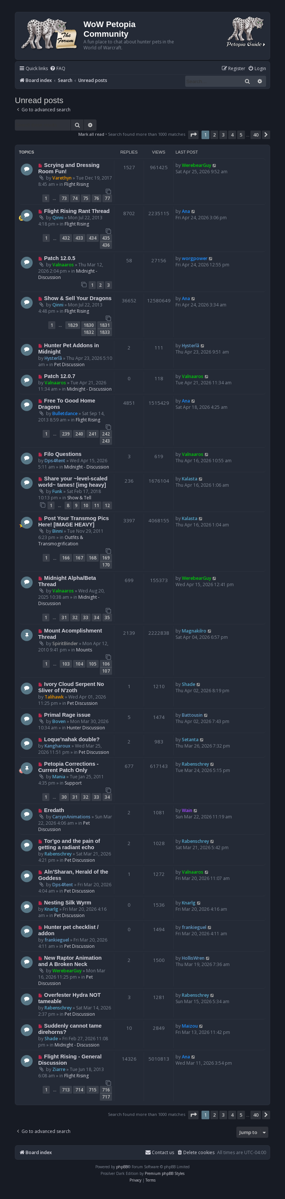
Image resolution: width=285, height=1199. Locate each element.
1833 (104, 332)
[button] (193, 135)
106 (106, 664)
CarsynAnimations (71, 817)
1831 (104, 325)
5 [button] (241, 134)
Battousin (192, 715)
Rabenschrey (195, 764)
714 (79, 1090)
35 (107, 617)
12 (107, 505)
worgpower (194, 258)
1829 (73, 325)
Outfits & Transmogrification (60, 540)
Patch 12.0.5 (59, 258)
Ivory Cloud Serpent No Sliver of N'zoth (71, 687)
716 (106, 1090)
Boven (59, 721)
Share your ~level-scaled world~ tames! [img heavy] (73, 482)
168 (92, 558)
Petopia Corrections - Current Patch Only (68, 767)
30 (64, 797)
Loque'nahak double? (71, 739)
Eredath (54, 810)
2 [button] (214, 134)
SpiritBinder (65, 643)
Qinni (57, 217)
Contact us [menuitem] (159, 1152)
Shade (188, 684)
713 (66, 1090)
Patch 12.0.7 (59, 376)
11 (96, 505)
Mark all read (91, 134)
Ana (186, 211)
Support (73, 783)
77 (107, 198)
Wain (187, 810)
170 (106, 565)
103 (66, 664)
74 (75, 198)
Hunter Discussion (86, 728)
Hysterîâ (53, 358)
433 (79, 238)
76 (96, 198)
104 (79, 664)
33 (85, 617)
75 (85, 198)
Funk (57, 491)
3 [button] (223, 134)
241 (92, 434)
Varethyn (62, 178)
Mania (58, 776)
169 (106, 558)
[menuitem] (57, 69)
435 (106, 238)
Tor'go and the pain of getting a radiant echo (69, 844)
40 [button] (255, 134)
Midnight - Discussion (89, 389)
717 (106, 1097)
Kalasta (189, 479)
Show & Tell (79, 498)
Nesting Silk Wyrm (67, 903)
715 (92, 1090)
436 (106, 245)
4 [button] (232, 134)
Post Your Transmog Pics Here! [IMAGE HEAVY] (73, 521)
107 (106, 671)
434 (92, 238)
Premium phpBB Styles (164, 1173)
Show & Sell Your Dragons (78, 298)
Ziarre (58, 1069)
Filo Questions (63, 454)
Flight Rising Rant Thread (77, 211)
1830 (88, 325)
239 (66, 434)
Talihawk (54, 697)
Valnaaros (63, 265)
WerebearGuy (196, 165)
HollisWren (193, 958)
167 (79, 558)
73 (64, 198)
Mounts (84, 650)
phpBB (122, 1166)
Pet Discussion (69, 364)
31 (64, 617)
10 (85, 505)
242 (106, 434)
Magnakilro (194, 631)
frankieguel (57, 940)
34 (96, 617)
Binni (57, 531)
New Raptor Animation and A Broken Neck (70, 961)
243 (106, 441)
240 (79, 434)
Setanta (190, 739)
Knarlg (51, 909)
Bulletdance (65, 413)
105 (92, 664)
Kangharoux (58, 746)
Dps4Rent (55, 460)
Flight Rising (76, 184)
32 (75, 617)
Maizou (190, 1026)
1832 (88, 332)
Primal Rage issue (67, 715)
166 (66, 558)
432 (66, 238)
